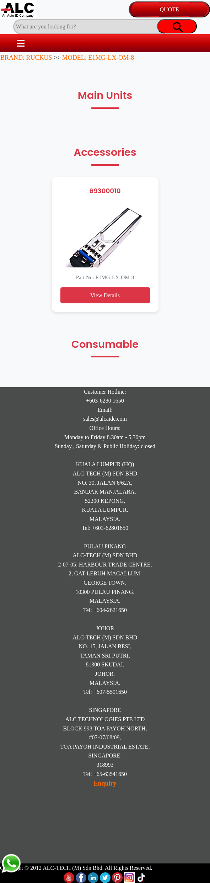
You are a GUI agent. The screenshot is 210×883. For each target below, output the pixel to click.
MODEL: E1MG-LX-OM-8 (98, 57)
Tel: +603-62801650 (105, 528)
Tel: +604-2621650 (105, 610)
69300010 (104, 190)
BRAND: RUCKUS (26, 57)
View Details (105, 295)
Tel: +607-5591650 (105, 692)
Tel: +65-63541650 (105, 774)
